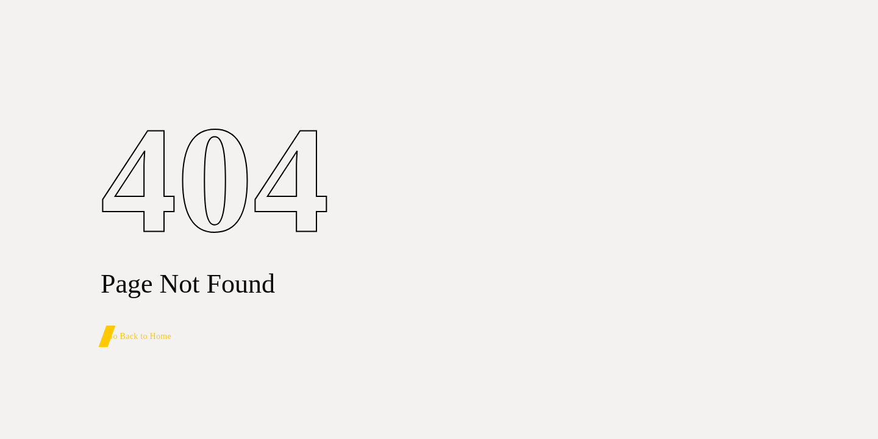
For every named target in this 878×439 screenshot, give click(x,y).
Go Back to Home (139, 336)
